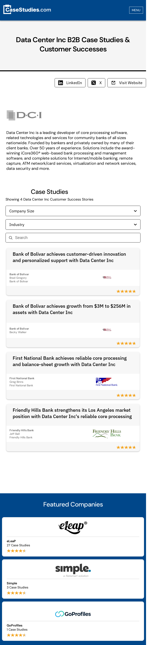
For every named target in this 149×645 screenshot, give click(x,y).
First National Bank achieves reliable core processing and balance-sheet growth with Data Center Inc (70, 361)
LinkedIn (70, 82)
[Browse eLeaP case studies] (73, 537)
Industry (73, 224)
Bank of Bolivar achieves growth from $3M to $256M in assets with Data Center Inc (72, 309)
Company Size (73, 211)
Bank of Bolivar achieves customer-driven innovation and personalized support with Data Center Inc (69, 257)
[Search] (76, 237)
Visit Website (126, 82)
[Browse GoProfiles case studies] (73, 621)
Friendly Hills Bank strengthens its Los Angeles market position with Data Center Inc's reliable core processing (72, 413)
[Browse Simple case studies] (73, 579)
